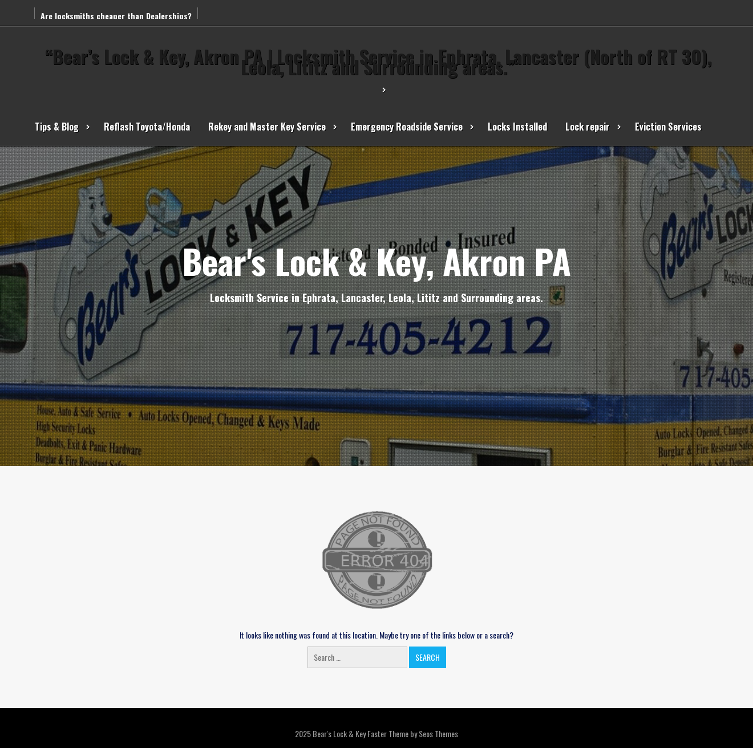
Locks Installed (517, 126)
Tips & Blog (57, 126)
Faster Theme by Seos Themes (412, 733)
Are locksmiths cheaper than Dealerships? (116, 16)
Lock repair (587, 126)
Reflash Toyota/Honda (147, 126)
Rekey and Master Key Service (267, 126)
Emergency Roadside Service (407, 126)
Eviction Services (668, 126)
